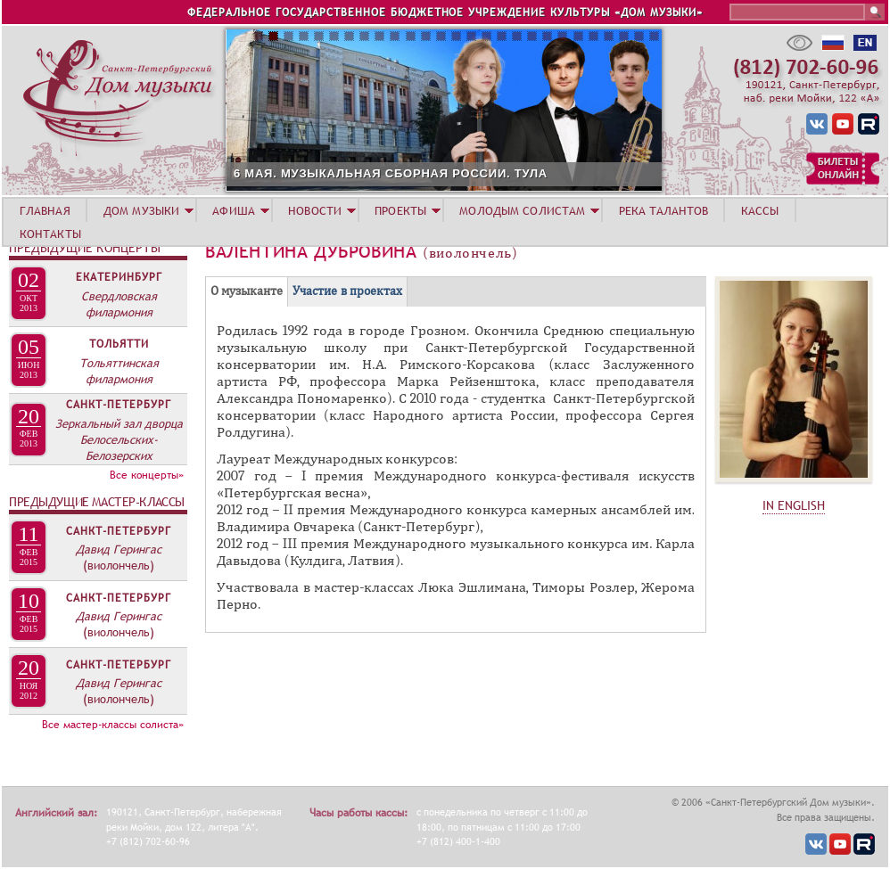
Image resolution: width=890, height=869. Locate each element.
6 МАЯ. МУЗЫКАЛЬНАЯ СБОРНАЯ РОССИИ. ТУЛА (473, 173)
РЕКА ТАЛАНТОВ (663, 210)
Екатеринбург (119, 277)
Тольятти (119, 344)
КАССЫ (760, 210)
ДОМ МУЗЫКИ (141, 210)
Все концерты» (147, 475)
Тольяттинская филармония (119, 371)
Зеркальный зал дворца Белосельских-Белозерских (119, 439)
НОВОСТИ (315, 210)
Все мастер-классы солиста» (113, 725)
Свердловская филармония (119, 304)
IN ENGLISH (793, 505)
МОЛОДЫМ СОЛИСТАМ (522, 210)
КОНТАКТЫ (50, 233)
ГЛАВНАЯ (45, 210)
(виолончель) (118, 565)
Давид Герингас (118, 549)
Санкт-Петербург (118, 405)
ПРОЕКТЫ (400, 210)
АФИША (233, 210)
